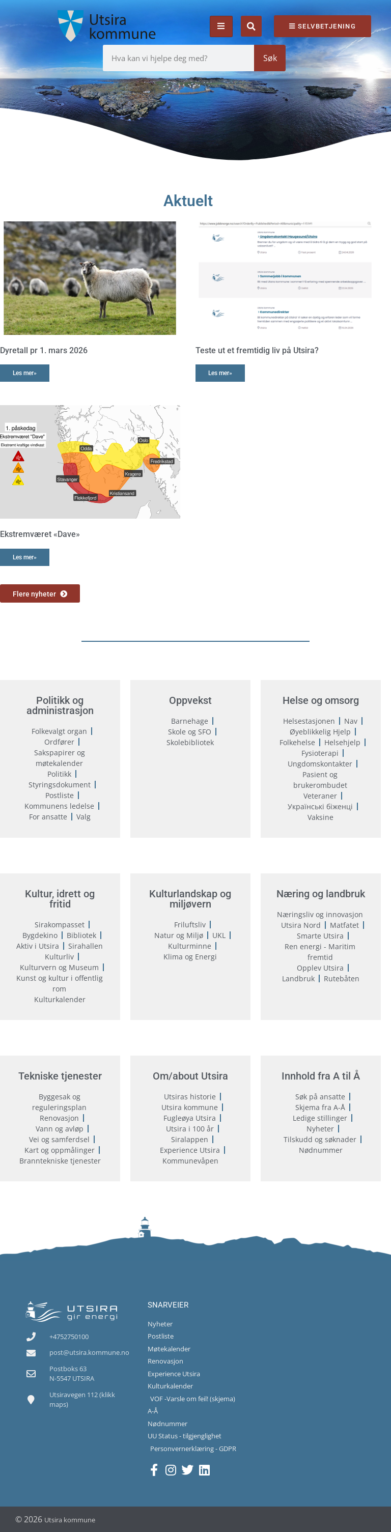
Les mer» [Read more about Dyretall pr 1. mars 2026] (25, 373)
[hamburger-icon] (221, 26)
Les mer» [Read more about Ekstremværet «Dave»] (25, 557)
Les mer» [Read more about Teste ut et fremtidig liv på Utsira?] (220, 373)
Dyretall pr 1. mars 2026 (44, 350)
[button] (251, 26)
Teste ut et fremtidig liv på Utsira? (257, 350)
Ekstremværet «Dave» (40, 534)
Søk (270, 58)
